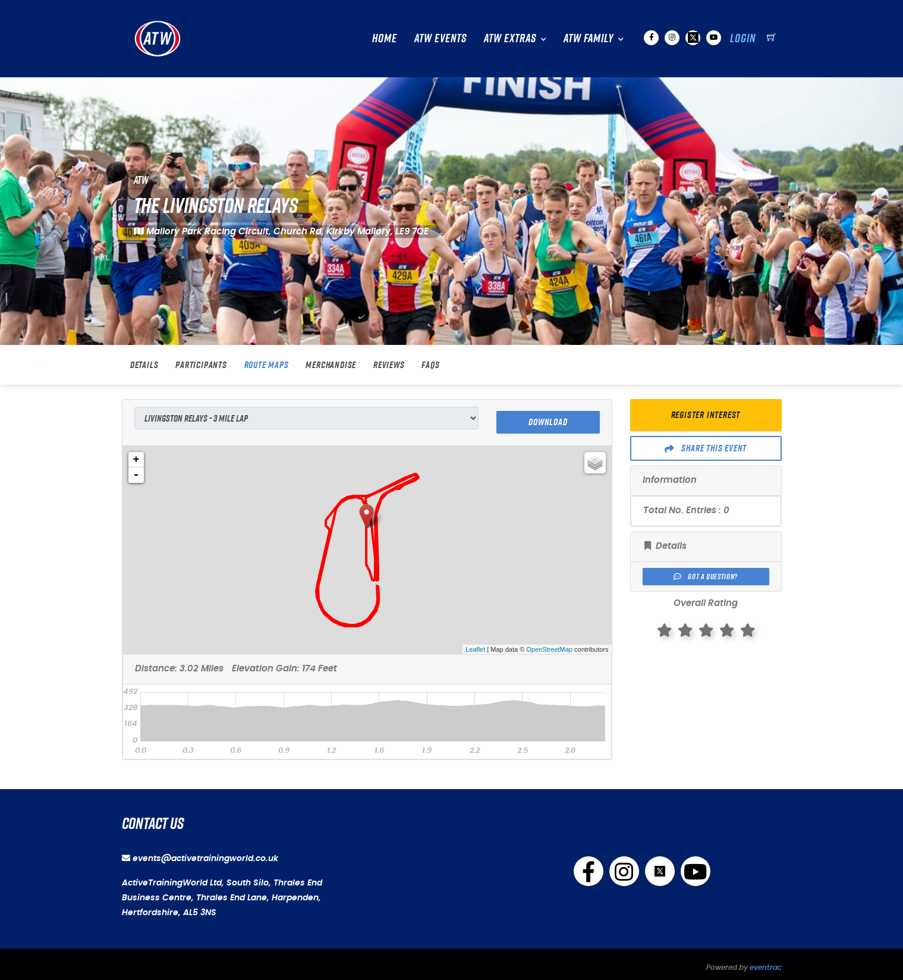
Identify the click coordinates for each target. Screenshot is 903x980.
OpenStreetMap (549, 645)
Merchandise (331, 365)
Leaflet (475, 645)
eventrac (766, 963)
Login (743, 38)
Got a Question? (706, 576)
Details (144, 365)
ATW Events (440, 38)
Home (384, 38)
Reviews (389, 365)
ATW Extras (510, 38)
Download (547, 418)
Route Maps (266, 365)
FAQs (430, 365)
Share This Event (706, 448)
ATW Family (588, 38)
